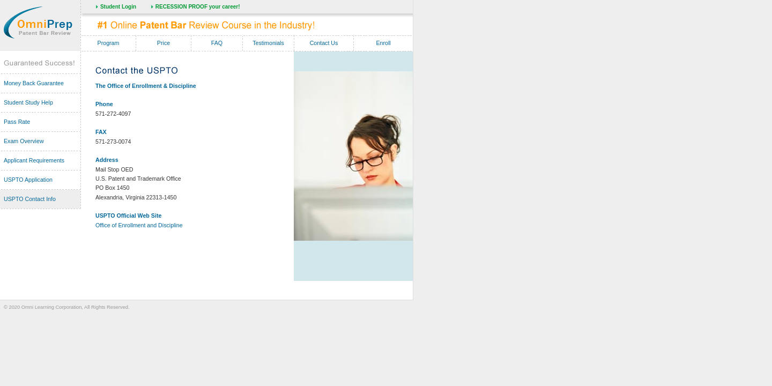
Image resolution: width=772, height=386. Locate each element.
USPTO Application (28, 179)
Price (163, 43)
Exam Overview (24, 141)
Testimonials (268, 43)
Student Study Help (28, 102)
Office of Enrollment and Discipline (139, 225)
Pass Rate (17, 121)
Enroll (383, 43)
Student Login (118, 7)
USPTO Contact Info (30, 199)
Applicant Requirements (34, 160)
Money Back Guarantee (34, 83)
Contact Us (324, 43)
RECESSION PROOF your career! (197, 7)
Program (109, 43)
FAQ (216, 43)
